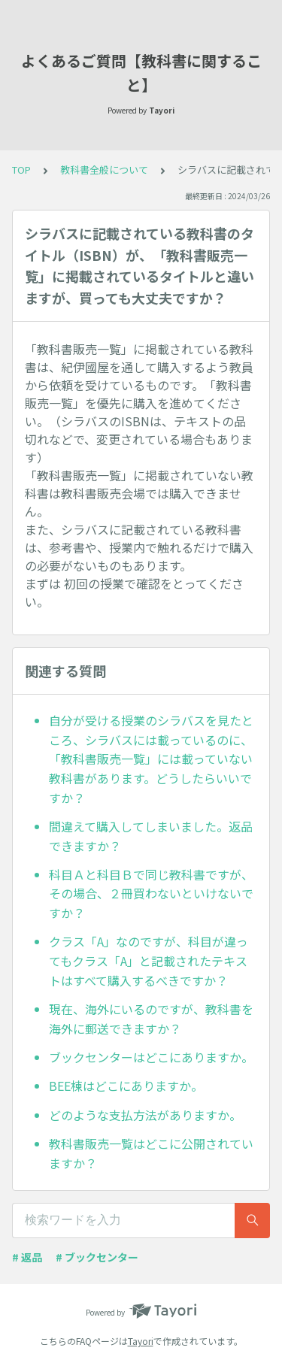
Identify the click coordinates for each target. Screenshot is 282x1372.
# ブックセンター (97, 1256)
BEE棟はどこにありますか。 (126, 1086)
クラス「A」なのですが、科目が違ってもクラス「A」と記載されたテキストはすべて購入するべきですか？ (148, 960)
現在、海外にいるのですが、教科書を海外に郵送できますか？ (151, 1018)
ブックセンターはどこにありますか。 (151, 1057)
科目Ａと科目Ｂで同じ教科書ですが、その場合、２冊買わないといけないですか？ (151, 893)
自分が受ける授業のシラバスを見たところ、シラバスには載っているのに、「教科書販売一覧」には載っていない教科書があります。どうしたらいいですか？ (151, 758)
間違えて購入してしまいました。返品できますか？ (151, 836)
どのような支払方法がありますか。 (145, 1115)
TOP (21, 169)
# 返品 (27, 1256)
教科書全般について (104, 169)
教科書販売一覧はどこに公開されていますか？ (151, 1153)
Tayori (140, 1340)
